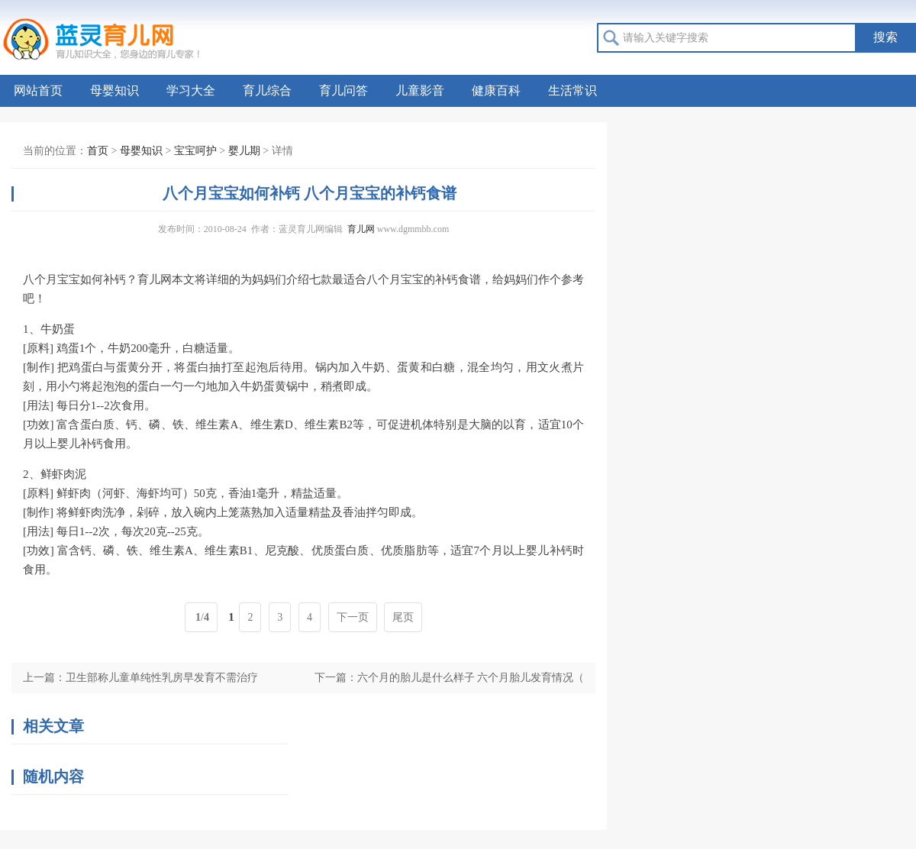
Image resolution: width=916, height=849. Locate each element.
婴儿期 (244, 151)
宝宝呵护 (195, 151)
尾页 (403, 617)
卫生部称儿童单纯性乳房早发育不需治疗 (162, 677)
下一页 (353, 617)
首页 (97, 151)
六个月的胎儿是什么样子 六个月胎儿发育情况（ (471, 677)
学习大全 (190, 90)
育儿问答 (343, 90)
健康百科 (496, 90)
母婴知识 (114, 90)
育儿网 (361, 229)
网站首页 (38, 90)
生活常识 (572, 90)
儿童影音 (419, 90)
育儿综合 (267, 90)
